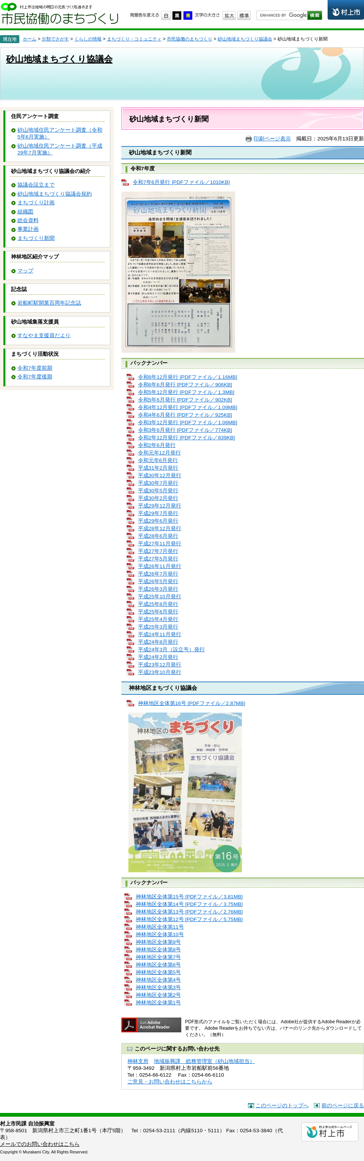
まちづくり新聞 (36, 238)
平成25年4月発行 (158, 619)
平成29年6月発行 (158, 521)
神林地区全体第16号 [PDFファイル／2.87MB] (191, 703)
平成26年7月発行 (158, 574)
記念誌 (19, 289)
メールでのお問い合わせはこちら (40, 1144)
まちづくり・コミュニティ (134, 39)
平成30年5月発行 (158, 490)
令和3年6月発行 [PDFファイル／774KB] (185, 430)
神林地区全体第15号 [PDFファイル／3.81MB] (189, 897)
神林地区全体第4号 (158, 980)
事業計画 (28, 229)
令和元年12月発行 (159, 453)
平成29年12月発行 (159, 506)
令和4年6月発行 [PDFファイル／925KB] (185, 415)
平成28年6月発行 (158, 536)
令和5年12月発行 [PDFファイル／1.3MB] (186, 392)
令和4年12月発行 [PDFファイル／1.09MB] (187, 407)
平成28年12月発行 (159, 528)
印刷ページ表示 (272, 139)
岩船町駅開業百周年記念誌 (49, 303)
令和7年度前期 (34, 368)
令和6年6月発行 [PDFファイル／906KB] (185, 385)
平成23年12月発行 (159, 665)
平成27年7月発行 (158, 551)
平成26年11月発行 (159, 566)
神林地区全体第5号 (158, 972)
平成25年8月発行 (158, 604)
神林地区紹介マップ (35, 257)
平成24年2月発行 (158, 657)
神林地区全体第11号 (160, 927)
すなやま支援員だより (44, 335)
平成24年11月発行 (159, 634)
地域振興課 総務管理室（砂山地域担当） (204, 1061)
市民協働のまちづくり (59, 13)
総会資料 (28, 220)
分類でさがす (55, 39)
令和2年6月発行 (157, 445)
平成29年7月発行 (158, 513)
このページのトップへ (282, 1105)
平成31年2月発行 (158, 468)
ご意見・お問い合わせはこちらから (169, 1082)
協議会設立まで (36, 185)
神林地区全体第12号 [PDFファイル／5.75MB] (189, 919)
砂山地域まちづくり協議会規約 (54, 194)
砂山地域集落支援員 (35, 322)
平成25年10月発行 (159, 596)
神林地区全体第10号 (160, 934)
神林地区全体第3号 (158, 987)
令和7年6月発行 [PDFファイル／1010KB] (181, 182)
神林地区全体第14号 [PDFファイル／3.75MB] (189, 904)
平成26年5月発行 (158, 581)
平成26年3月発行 (158, 589)
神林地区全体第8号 (158, 949)
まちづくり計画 (36, 202)
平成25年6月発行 (158, 612)
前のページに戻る (343, 1105)
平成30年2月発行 (158, 498)
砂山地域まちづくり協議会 (245, 39)
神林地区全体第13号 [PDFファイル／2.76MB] (189, 912)
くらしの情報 (88, 39)
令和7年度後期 (34, 377)
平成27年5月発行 (158, 559)
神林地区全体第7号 (158, 957)
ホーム (29, 39)
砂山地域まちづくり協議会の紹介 (51, 171)
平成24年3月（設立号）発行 (171, 649)
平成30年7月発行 (158, 483)
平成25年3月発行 (158, 627)
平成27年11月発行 (159, 543)
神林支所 (138, 1061)
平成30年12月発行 (159, 475)
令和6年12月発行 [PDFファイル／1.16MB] (187, 377)
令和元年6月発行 (158, 460)
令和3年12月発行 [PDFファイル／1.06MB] (187, 422)
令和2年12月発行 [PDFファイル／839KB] (186, 437)
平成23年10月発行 (159, 672)
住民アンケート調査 (35, 116)
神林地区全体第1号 (158, 1002)
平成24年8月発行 (158, 642)
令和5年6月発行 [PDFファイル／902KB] (185, 400)
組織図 (25, 212)
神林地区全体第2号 (158, 995)
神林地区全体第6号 (158, 965)
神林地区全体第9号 (158, 942)
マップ (25, 271)
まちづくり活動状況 (35, 354)
